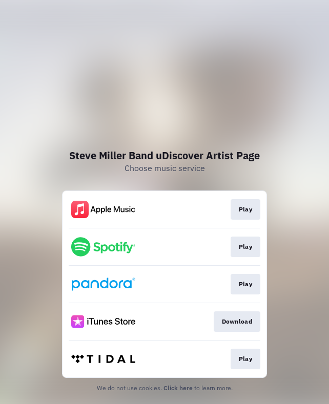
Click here (178, 388)
